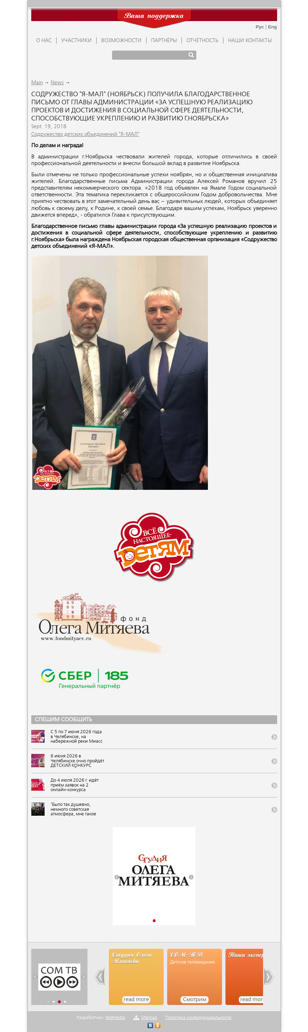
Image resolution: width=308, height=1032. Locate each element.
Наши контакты (250, 40)
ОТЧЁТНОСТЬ (202, 40)
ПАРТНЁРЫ (164, 40)
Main (37, 82)
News (57, 82)
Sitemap (149, 1017)
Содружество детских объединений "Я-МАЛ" (85, 134)
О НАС (44, 40)
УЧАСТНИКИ (76, 40)
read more (136, 1000)
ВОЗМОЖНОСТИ (121, 40)
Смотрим (194, 1000)
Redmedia (115, 1017)
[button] (116, 877)
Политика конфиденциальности (198, 1017)
